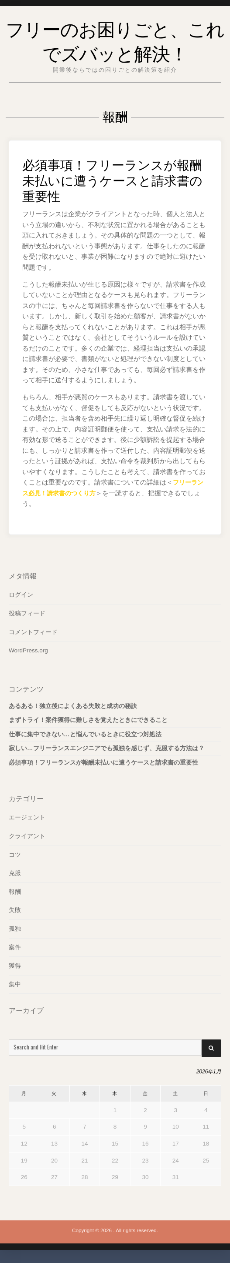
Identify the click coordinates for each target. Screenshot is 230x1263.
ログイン (21, 594)
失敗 (15, 910)
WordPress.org (28, 650)
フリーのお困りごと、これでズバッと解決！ (115, 39)
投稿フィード (27, 613)
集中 (15, 984)
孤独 (15, 929)
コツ (15, 854)
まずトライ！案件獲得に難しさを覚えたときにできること (88, 720)
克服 (15, 873)
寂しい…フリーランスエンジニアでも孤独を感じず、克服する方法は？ (106, 748)
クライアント (27, 836)
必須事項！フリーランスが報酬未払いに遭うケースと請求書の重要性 (114, 178)
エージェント (27, 817)
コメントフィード (33, 632)
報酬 (15, 892)
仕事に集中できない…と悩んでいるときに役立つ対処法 (85, 734)
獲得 (15, 965)
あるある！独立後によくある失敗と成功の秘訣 (73, 706)
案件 (15, 947)
